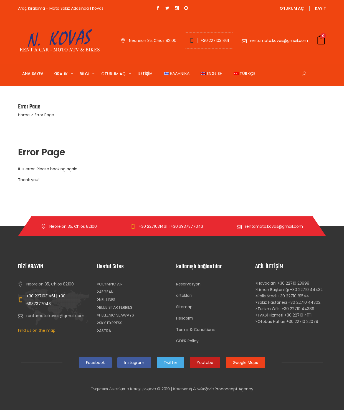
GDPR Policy (187, 341)
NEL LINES (106, 299)
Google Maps (245, 362)
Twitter (170, 362)
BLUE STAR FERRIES (114, 307)
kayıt (320, 8)
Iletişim (145, 73)
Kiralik (61, 74)
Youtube (205, 362)
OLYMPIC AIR (110, 284)
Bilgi (85, 74)
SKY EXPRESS (109, 323)
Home (24, 115)
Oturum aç (114, 74)
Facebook (95, 362)
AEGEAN (105, 292)
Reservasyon (188, 284)
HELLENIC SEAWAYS (115, 315)
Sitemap (184, 307)
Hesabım (184, 318)
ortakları (184, 295)
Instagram (134, 362)
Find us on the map (36, 330)
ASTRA (104, 330)
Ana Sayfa (33, 73)
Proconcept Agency (234, 389)
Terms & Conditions (195, 329)
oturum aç (292, 8)
